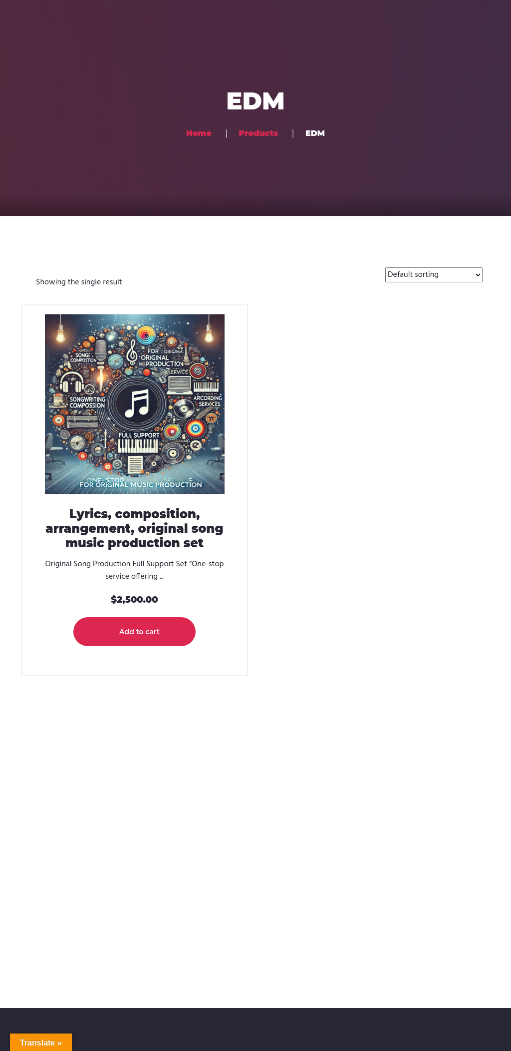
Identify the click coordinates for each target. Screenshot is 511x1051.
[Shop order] (434, 274)
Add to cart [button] (139, 631)
